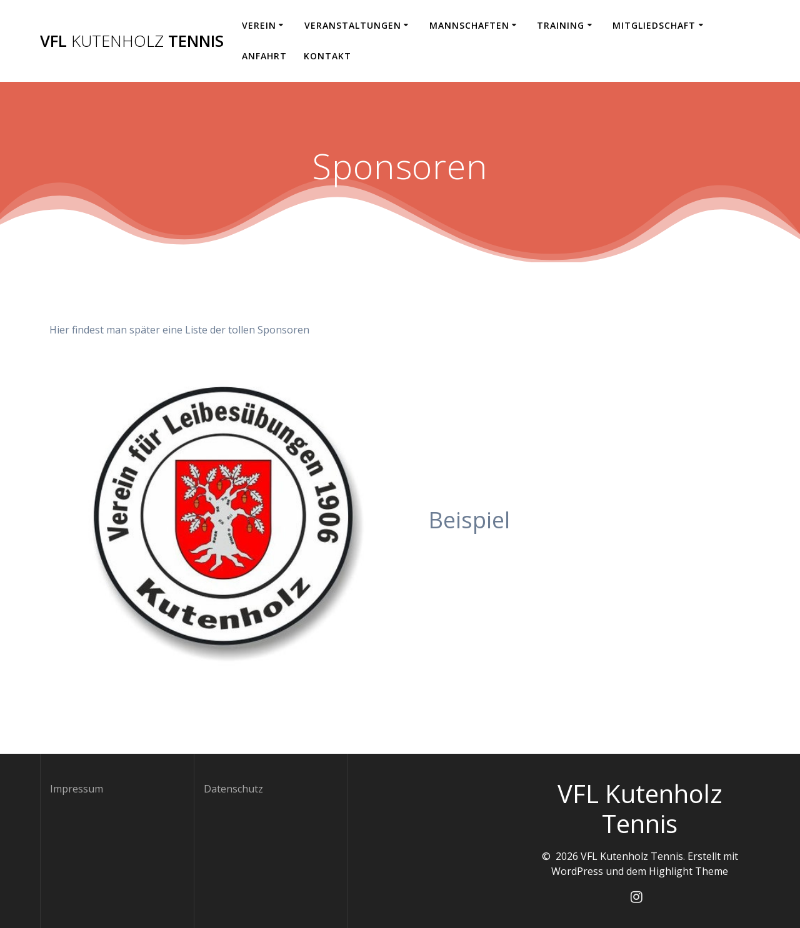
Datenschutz (233, 789)
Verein (259, 25)
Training (560, 25)
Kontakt (327, 56)
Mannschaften (469, 25)
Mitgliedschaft (654, 25)
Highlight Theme (688, 871)
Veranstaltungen (352, 25)
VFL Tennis (132, 41)
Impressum (76, 789)
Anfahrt (264, 56)
